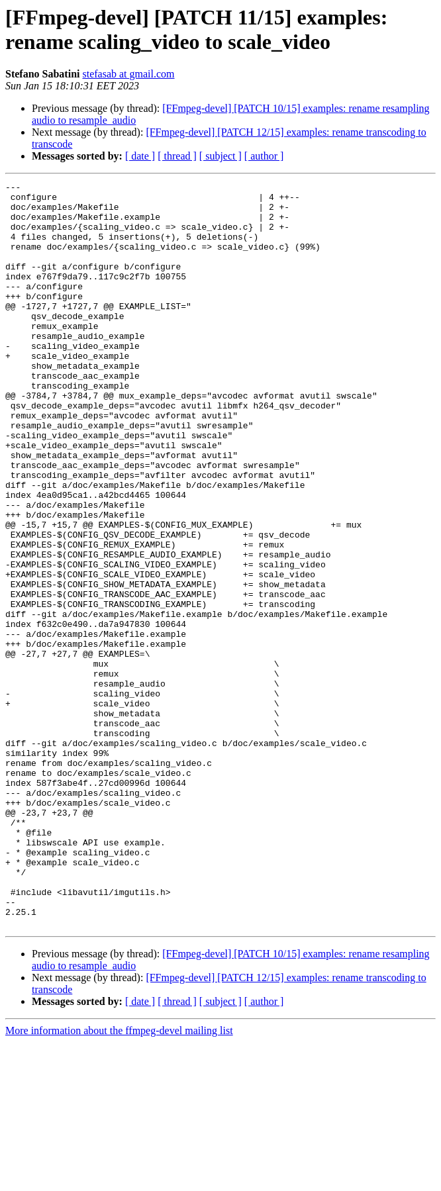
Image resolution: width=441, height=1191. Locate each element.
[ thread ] (177, 156)
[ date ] (140, 156)
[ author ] (264, 156)
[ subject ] (220, 156)
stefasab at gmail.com (128, 73)
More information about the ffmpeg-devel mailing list (119, 1179)
